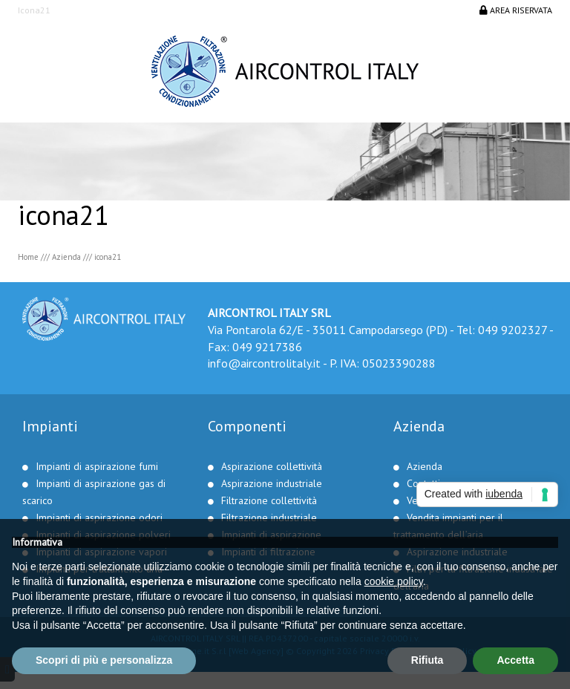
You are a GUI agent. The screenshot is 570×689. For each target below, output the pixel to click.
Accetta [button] (515, 660)
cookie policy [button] (393, 581)
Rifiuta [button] (427, 660)
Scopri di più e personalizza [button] (104, 660)
